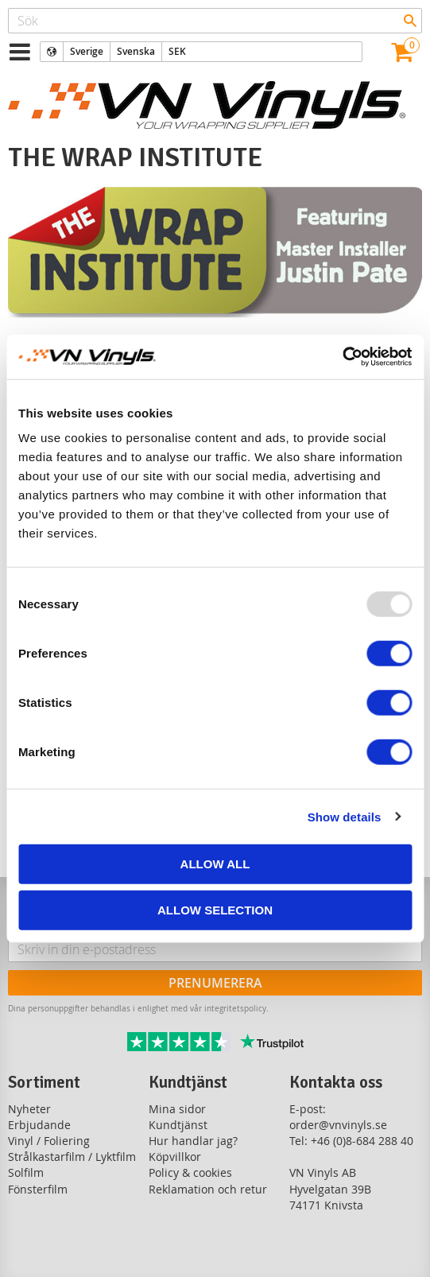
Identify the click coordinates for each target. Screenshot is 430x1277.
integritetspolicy (235, 1008)
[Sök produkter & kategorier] (215, 20)
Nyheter (29, 1108)
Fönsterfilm (38, 1189)
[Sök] (410, 21)
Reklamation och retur (208, 1189)
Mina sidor (177, 1108)
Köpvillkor (175, 1156)
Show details (345, 816)
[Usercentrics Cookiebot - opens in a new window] (342, 357)
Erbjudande (39, 1124)
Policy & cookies (190, 1172)
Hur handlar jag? (193, 1140)
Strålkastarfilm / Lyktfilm (72, 1156)
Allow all (215, 864)
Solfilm (26, 1172)
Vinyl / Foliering (49, 1140)
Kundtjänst (178, 1124)
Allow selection (215, 909)
